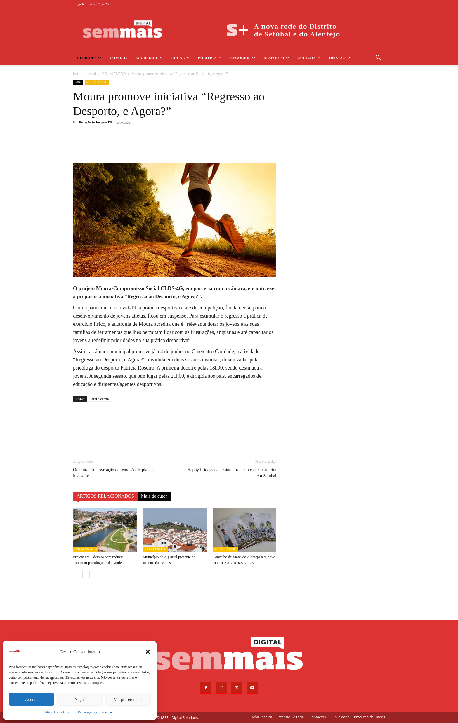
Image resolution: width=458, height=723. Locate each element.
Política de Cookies (55, 712)
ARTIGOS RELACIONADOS (105, 496)
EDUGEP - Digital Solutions (176, 717)
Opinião (339, 57)
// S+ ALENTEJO (113, 73)
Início (77, 73)
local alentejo (100, 398)
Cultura (308, 57)
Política (209, 57)
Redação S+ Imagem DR (95, 122)
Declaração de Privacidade (96, 712)
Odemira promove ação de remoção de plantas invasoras (113, 472)
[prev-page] (76, 574)
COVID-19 (118, 57)
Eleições (89, 57)
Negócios (242, 57)
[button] (148, 652)
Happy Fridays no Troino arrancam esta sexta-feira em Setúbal (231, 472)
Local (180, 57)
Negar (79, 699)
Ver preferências (128, 699)
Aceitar (31, 699)
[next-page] (86, 574)
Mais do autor (154, 496)
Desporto (276, 57)
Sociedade (149, 57)
